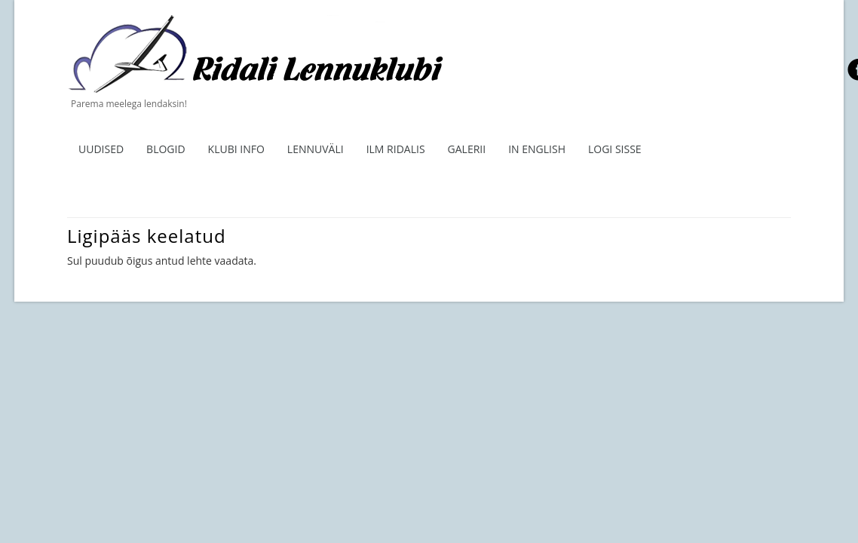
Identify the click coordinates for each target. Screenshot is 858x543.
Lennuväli (315, 149)
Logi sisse (615, 149)
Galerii (467, 149)
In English (536, 149)
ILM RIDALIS (395, 149)
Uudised (101, 149)
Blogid (165, 149)
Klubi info (236, 149)
